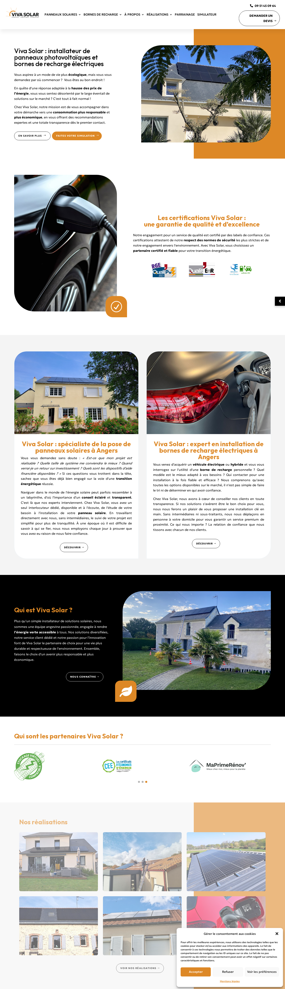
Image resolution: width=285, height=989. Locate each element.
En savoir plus (32, 135)
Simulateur (206, 14)
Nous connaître (83, 676)
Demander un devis (261, 18)
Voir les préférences (262, 972)
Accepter (196, 972)
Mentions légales (230, 981)
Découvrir (72, 547)
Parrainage (185, 14)
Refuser (228, 972)
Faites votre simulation (77, 135)
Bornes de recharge (101, 14)
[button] (277, 934)
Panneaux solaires (60, 14)
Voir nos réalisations (138, 968)
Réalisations (157, 14)
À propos (132, 14)
